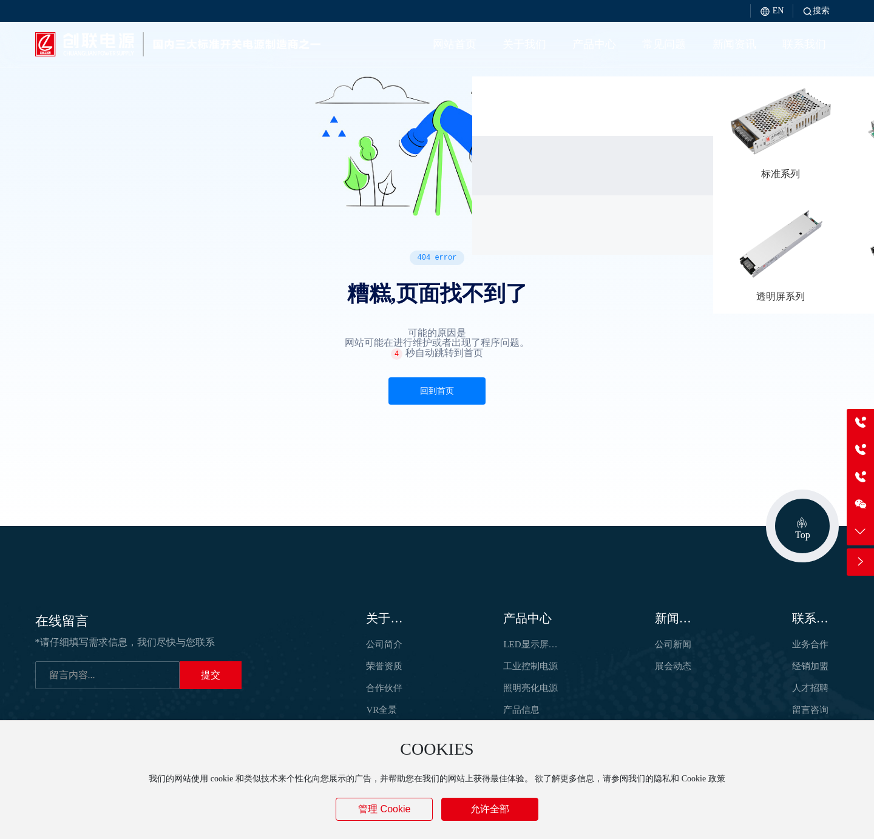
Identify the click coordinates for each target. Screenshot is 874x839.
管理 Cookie (384, 809)
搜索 (816, 10)
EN (772, 10)
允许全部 (489, 809)
